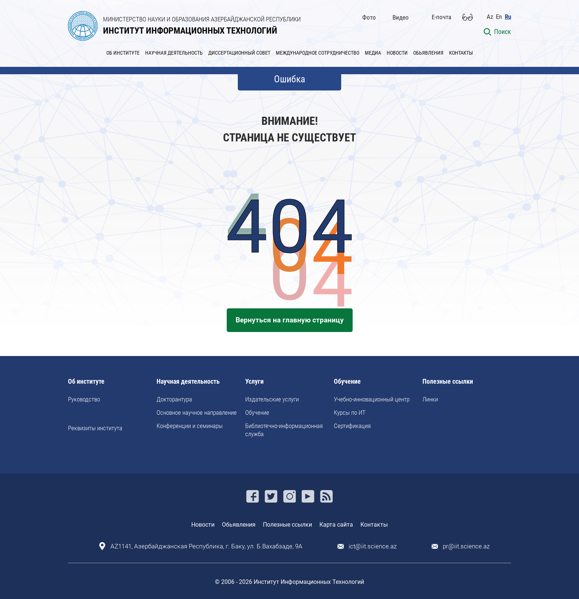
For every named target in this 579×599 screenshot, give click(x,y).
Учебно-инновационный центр (372, 399)
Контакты (374, 524)
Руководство (84, 399)
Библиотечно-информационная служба (284, 430)
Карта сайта (336, 524)
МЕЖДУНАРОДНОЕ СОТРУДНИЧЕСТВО (317, 53)
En (499, 17)
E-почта (441, 17)
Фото (369, 17)
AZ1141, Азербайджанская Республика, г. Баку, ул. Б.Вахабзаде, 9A (206, 546)
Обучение (257, 412)
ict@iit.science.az (373, 546)
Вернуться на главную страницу (290, 320)
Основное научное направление (197, 412)
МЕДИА (373, 53)
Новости (203, 524)
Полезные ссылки (447, 381)
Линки (430, 399)
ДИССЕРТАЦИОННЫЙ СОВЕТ (239, 53)
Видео (401, 17)
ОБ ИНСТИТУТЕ (123, 53)
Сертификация (352, 425)
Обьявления (239, 524)
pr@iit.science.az (466, 546)
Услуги (254, 381)
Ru (508, 17)
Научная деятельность (188, 381)
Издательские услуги (272, 399)
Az (490, 17)
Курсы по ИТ (350, 412)
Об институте (86, 381)
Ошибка (289, 79)
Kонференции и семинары (190, 425)
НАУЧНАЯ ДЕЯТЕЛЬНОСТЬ (174, 53)
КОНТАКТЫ (461, 53)
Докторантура (174, 399)
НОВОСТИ (397, 53)
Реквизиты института (95, 428)
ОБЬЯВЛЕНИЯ (428, 53)
